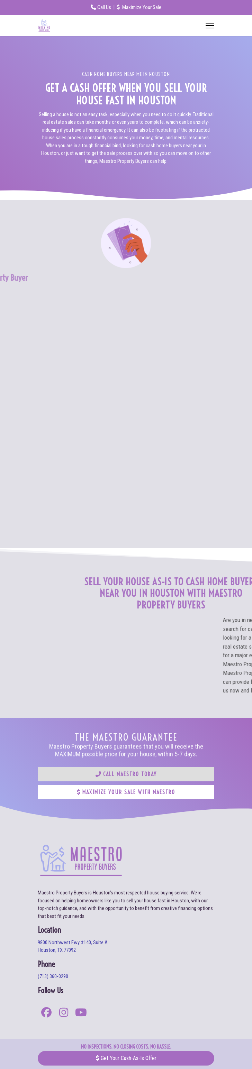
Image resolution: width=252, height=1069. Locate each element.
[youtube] (81, 1013)
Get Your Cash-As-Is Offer (126, 1058)
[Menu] (210, 25)
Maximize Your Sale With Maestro (126, 792)
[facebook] (46, 1013)
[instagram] (63, 1013)
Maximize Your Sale (139, 7)
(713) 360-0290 (53, 976)
